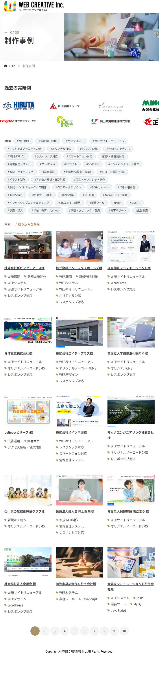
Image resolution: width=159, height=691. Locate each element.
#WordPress (47, 164)
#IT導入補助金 (126, 187)
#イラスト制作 (16, 179)
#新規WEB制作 (48, 141)
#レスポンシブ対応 (46, 156)
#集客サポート (117, 210)
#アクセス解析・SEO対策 (50, 179)
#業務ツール (97, 203)
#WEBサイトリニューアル (108, 141)
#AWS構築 (67, 195)
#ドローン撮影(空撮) (112, 172)
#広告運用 (142, 210)
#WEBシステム (75, 141)
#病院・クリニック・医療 (84, 210)
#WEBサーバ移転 (42, 195)
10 (124, 631)
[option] (70, 113)
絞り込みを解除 (29, 224)
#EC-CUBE (92, 164)
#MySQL (135, 203)
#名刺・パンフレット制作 (89, 179)
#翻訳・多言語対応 (113, 156)
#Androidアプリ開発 (115, 195)
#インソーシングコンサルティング (28, 203)
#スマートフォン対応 (79, 156)
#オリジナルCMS (61, 148)
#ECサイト (70, 164)
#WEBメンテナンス (118, 148)
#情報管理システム (19, 164)
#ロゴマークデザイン (68, 187)
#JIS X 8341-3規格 (69, 203)
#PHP (117, 203)
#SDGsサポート (99, 187)
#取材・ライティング (20, 172)
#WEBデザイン (17, 156)
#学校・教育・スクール (46, 210)
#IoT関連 (88, 195)
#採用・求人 (15, 210)
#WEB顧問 (23, 141)
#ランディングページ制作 (123, 164)
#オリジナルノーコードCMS (24, 148)
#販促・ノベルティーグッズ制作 (27, 187)
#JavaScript (15, 195)
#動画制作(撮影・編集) (77, 172)
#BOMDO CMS (89, 148)
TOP (12, 66)
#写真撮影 (49, 172)
